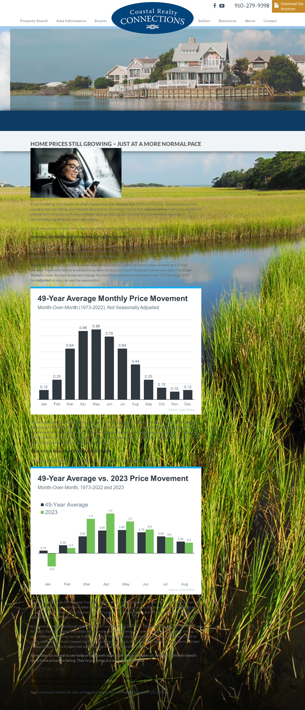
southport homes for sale (58, 692)
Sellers (204, 21)
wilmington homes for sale (100, 692)
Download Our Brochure (292, 6)
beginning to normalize (160, 626)
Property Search (34, 21)
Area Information (71, 21)
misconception (155, 209)
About (250, 21)
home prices (125, 204)
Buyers (101, 21)
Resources (227, 21)
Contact (270, 21)
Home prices (40, 265)
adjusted (43, 280)
